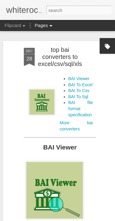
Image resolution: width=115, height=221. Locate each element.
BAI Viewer (79, 75)
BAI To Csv (79, 87)
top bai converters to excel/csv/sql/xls (60, 53)
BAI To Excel (80, 81)
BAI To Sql (78, 93)
